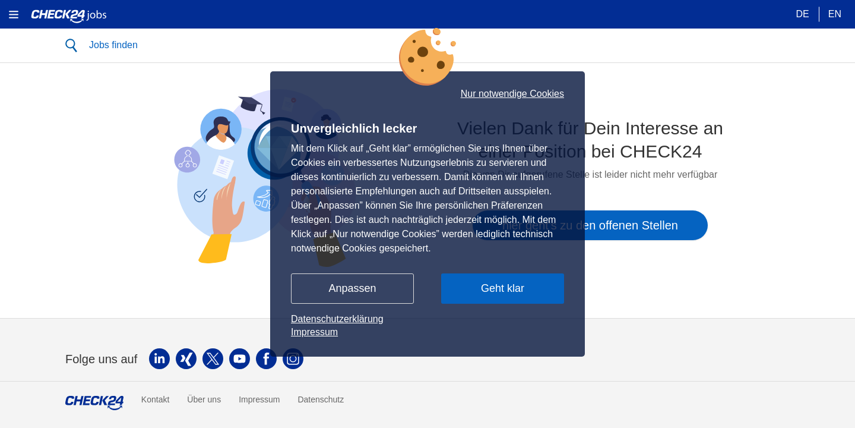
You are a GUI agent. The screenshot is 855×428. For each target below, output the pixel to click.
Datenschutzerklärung (337, 319)
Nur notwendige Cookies (512, 94)
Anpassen (352, 288)
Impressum (314, 332)
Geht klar (502, 288)
